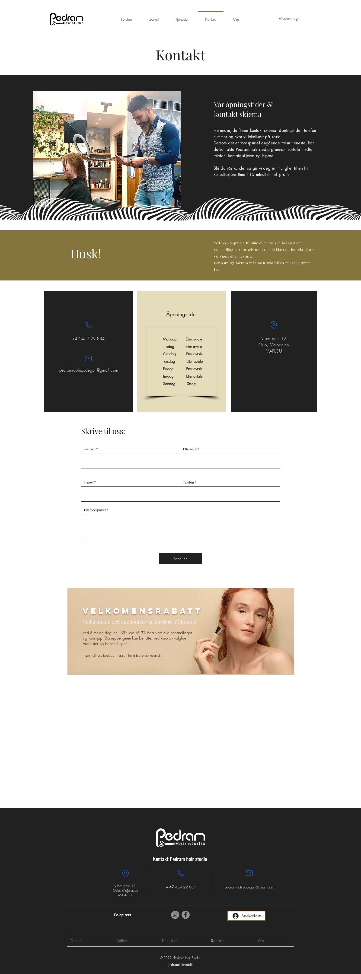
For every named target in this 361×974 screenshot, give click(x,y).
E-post (88, 482)
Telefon (188, 482)
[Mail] (88, 358)
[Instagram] (175, 915)
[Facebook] (186, 915)
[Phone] (88, 325)
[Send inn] (180, 558)
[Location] (273, 325)
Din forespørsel (95, 510)
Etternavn (190, 449)
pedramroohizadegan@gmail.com (88, 370)
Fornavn (89, 449)
